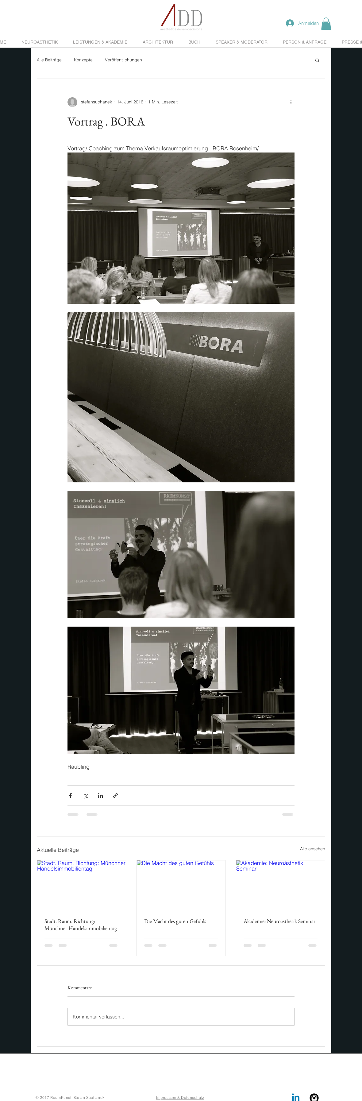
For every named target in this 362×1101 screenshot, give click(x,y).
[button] (326, 23)
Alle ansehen (312, 849)
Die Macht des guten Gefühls (175, 921)
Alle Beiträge (49, 60)
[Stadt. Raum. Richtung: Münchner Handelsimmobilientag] (81, 885)
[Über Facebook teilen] (70, 795)
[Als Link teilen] (115, 795)
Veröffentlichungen (123, 60)
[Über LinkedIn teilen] (100, 795)
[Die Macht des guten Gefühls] (181, 885)
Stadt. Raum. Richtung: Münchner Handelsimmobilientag (80, 925)
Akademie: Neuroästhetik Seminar (279, 921)
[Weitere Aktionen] (291, 102)
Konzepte (83, 60)
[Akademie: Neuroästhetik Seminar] (280, 885)
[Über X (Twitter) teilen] (85, 795)
